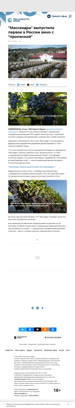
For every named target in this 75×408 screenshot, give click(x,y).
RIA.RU (61, 351)
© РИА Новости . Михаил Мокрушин (16, 79)
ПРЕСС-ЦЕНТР (20, 351)
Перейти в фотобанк (31, 79)
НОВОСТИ (9, 351)
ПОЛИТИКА (23, 344)
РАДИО (29, 351)
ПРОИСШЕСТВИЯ (43, 344)
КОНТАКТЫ (38, 351)
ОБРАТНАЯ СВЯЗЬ (50, 351)
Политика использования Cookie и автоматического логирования (37, 365)
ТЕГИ (68, 351)
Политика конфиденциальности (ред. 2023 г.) (29, 367)
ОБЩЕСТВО (32, 344)
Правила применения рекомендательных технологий (32, 369)
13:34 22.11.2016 (12, 41)
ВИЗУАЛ (53, 344)
